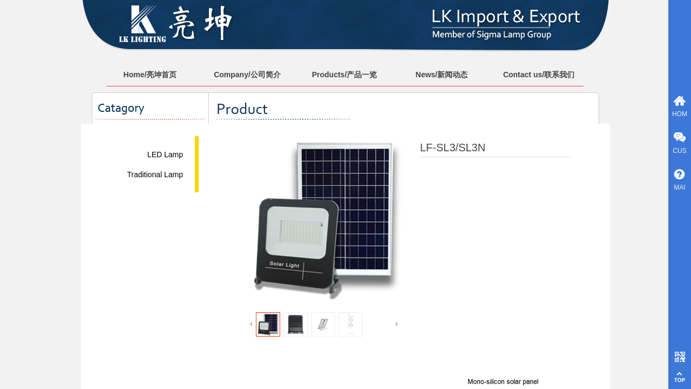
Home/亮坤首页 (150, 74)
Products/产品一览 (344, 74)
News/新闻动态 (442, 74)
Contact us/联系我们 (538, 74)
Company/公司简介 (247, 74)
